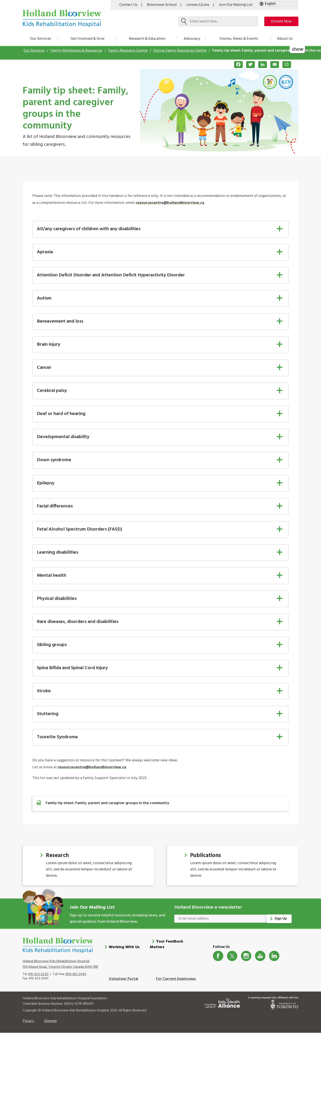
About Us (285, 39)
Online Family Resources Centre (179, 51)
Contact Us (128, 5)
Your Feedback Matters (166, 944)
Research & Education (147, 39)
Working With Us (124, 947)
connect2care (197, 5)
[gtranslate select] (277, 3)
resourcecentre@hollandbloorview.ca (170, 203)
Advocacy (192, 39)
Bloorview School (162, 5)
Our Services (40, 39)
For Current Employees (176, 979)
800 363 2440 (76, 974)
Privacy (28, 1021)
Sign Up (281, 919)
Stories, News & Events (238, 39)
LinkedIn (274, 956)
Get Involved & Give (87, 39)
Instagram (246, 956)
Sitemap (50, 1021)
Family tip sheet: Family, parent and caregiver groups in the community (107, 803)
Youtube (260, 956)
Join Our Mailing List (236, 5)
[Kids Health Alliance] (222, 1002)
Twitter (232, 956)
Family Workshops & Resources (76, 51)
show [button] (297, 49)
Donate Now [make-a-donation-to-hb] (279, 21)
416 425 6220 (38, 974)
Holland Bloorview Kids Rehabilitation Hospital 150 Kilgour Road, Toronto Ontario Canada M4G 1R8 (60, 964)
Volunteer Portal (123, 979)
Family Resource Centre (128, 51)
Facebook (218, 956)
